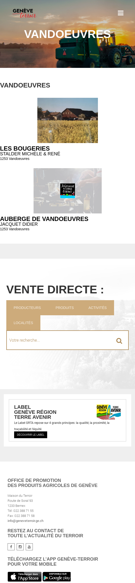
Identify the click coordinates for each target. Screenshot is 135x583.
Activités (97, 308)
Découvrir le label (30, 434)
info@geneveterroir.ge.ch (25, 520)
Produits (65, 308)
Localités (23, 323)
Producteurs (27, 308)
